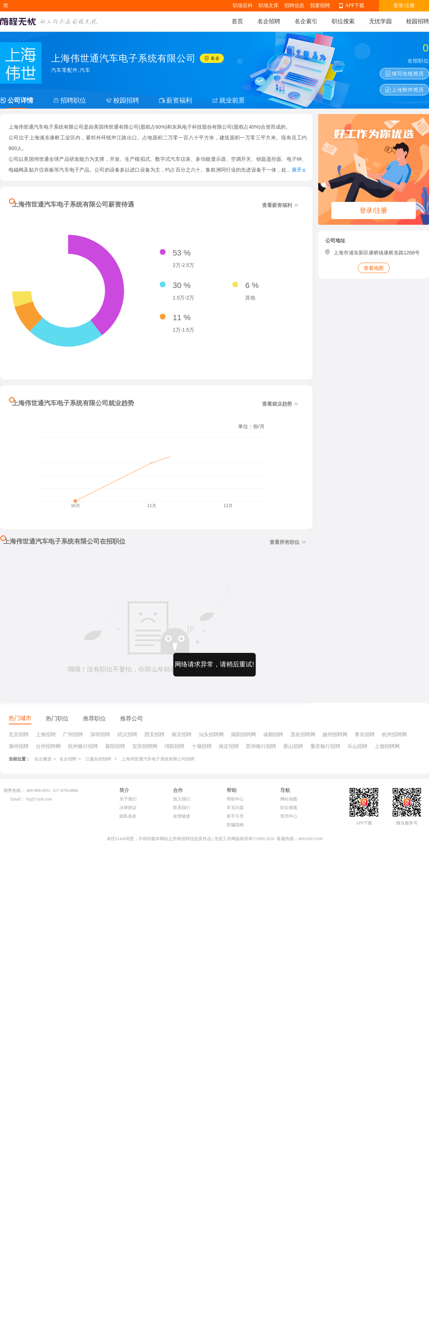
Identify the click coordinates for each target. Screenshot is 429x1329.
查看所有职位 (288, 542)
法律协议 (128, 807)
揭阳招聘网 (243, 734)
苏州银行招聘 (261, 746)
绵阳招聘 (174, 746)
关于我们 (128, 799)
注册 (410, 5)
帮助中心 (235, 799)
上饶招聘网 (387, 746)
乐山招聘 (357, 746)
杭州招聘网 (394, 734)
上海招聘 (46, 734)
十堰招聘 (202, 746)
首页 (237, 21)
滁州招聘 (19, 746)
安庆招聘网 (144, 746)
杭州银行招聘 (83, 746)
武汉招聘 (127, 734)
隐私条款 (128, 816)
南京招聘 (182, 734)
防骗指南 (235, 824)
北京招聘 (19, 734)
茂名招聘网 (302, 734)
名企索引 (306, 21)
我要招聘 (320, 5)
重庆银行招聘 (325, 746)
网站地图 (288, 799)
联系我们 (181, 807)
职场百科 (243, 5)
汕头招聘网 (211, 734)
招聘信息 (294, 5)
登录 (398, 5)
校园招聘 (417, 21)
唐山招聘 (293, 746)
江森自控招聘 (98, 759)
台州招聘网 (48, 746)
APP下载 (354, 5)
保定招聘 (229, 746)
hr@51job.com (39, 799)
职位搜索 (343, 21)
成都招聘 (273, 734)
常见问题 (235, 807)
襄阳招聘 (115, 746)
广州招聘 (73, 734)
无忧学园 (380, 21)
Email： (17, 799)
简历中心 (288, 816)
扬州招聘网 (334, 734)
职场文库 (268, 5)
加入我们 (181, 799)
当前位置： (19, 759)
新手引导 (235, 816)
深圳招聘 (100, 734)
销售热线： (14, 790)
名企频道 (42, 759)
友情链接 (181, 816)
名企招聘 (268, 21)
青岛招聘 (365, 734)
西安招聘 (154, 734)
